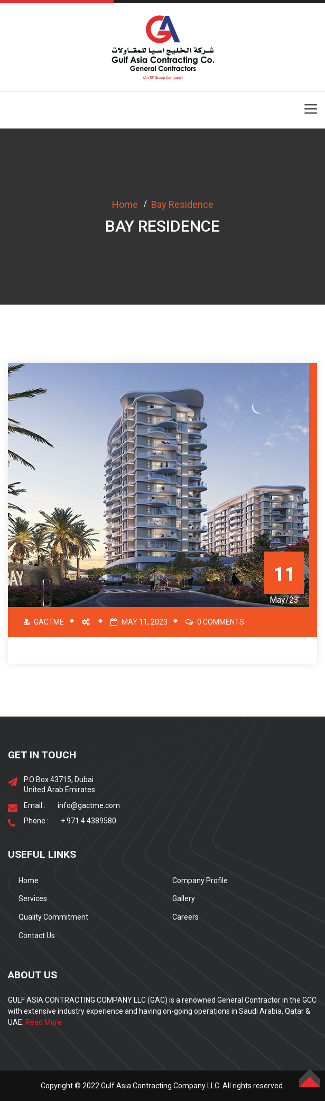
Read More (43, 1022)
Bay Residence (182, 204)
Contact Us (36, 935)
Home (125, 204)
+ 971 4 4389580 (88, 820)
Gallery (183, 898)
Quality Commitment (53, 917)
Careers (185, 917)
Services (32, 898)
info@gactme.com (89, 805)
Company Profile (200, 880)
